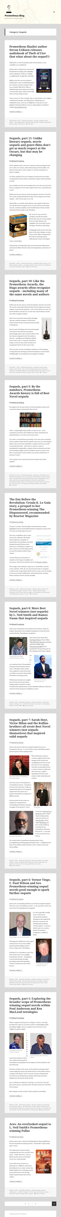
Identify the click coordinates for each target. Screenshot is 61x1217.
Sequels (11, 122)
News (46, 120)
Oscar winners (38, 265)
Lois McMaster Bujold (33, 370)
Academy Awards (29, 265)
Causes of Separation (39, 478)
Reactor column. (42, 562)
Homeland (21, 480)
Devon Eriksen (34, 122)
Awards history (39, 263)
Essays (45, 263)
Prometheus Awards (20, 372)
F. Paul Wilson (42, 475)
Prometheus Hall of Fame (16, 592)
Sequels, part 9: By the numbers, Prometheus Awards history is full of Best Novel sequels (29, 391)
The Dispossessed (14, 594)
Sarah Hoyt (45, 860)
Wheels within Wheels (41, 483)
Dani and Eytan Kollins (22, 862)
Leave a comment (32, 266)
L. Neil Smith (45, 702)
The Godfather (47, 265)
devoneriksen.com (21, 107)
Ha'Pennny (15, 480)
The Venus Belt (18, 705)
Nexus (31, 704)
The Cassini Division (35, 1108)
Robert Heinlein (37, 477)
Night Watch (41, 480)
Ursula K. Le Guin (27, 590)
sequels (16, 124)
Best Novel (30, 478)
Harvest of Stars (36, 1106)
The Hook (36, 482)
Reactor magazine (28, 592)
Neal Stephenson (19, 477)
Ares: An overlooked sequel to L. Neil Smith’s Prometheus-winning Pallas (30, 1127)
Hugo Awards (34, 369)
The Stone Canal (16, 483)
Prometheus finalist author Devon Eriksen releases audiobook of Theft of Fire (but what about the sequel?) (29, 51)
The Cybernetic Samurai (37, 642)
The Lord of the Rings (15, 266)
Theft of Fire (21, 124)
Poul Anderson (28, 477)
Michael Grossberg (28, 120)
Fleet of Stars (28, 1106)
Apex (17, 704)
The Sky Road (45, 1108)
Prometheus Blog (14, 15)
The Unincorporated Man (27, 864)
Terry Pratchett (29, 482)
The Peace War (26, 982)
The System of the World (27, 483)
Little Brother (39, 820)
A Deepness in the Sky (21, 478)
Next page (54, 1204)
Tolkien (23, 266)
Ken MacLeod (45, 1105)
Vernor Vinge (17, 369)
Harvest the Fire (45, 1106)
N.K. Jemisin (43, 370)
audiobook (19, 122)
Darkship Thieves (35, 640)
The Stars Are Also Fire (23, 1110)
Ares (32, 1192)
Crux (20, 704)
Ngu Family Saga (20, 1193)
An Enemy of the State (29, 981)
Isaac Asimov (41, 369)
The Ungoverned (35, 982)
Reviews (15, 590)
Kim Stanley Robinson (21, 370)
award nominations (39, 1192)
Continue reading (16, 111)
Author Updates (40, 120)
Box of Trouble (26, 122)
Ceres (46, 1192)
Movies (15, 265)
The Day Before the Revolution (42, 592)
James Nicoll (37, 590)
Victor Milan (38, 864)
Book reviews (37, 589)
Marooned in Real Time (31, 480)
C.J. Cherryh (27, 369)
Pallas (26, 1193)
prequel (43, 590)
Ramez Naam (37, 704)
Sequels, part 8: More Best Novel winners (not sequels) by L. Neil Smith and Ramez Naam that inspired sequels (29, 613)
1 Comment (30, 124)
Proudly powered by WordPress (18, 1214)
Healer (45, 981)
